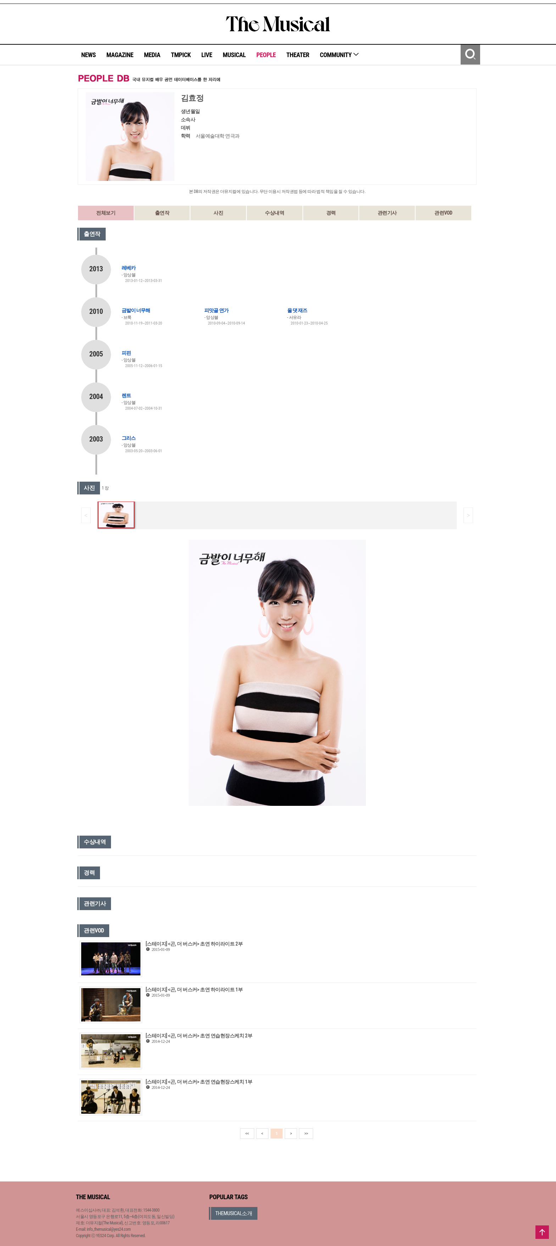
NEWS (88, 55)
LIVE (206, 55)
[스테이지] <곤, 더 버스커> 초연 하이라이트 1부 (194, 989)
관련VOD (443, 213)
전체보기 (105, 213)
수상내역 (274, 213)
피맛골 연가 (216, 310)
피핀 (126, 353)
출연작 (162, 213)
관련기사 (387, 213)
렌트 (126, 395)
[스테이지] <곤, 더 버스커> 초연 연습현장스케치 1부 (199, 1082)
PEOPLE (266, 55)
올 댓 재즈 (297, 310)
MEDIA (152, 55)
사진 (218, 213)
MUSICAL (234, 55)
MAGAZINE (119, 55)
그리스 (128, 438)
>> (306, 1133)
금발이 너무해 (136, 310)
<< (247, 1133)
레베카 (128, 268)
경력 (331, 213)
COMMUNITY (339, 55)
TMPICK (181, 55)
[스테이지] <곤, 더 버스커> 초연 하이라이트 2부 (194, 944)
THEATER (298, 55)
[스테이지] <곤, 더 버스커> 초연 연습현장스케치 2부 (199, 1036)
